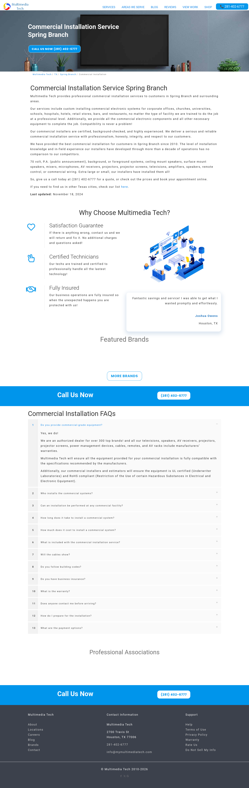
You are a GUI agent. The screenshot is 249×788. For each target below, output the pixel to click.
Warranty (192, 739)
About (32, 724)
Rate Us (191, 745)
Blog (31, 739)
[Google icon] (128, 776)
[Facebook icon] (121, 776)
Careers (34, 734)
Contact (34, 750)
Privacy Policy (196, 734)
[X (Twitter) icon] (124, 776)
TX (55, 74)
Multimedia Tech (42, 74)
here (124, 186)
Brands (33, 745)
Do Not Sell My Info (200, 750)
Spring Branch (68, 74)
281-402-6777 (117, 744)
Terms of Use (195, 729)
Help (189, 724)
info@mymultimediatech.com (129, 752)
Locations (35, 729)
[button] (124, 453)
